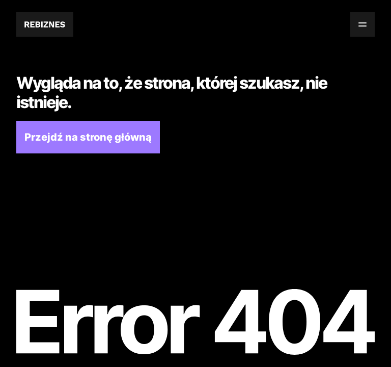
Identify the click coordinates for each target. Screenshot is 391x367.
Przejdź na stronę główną (88, 137)
